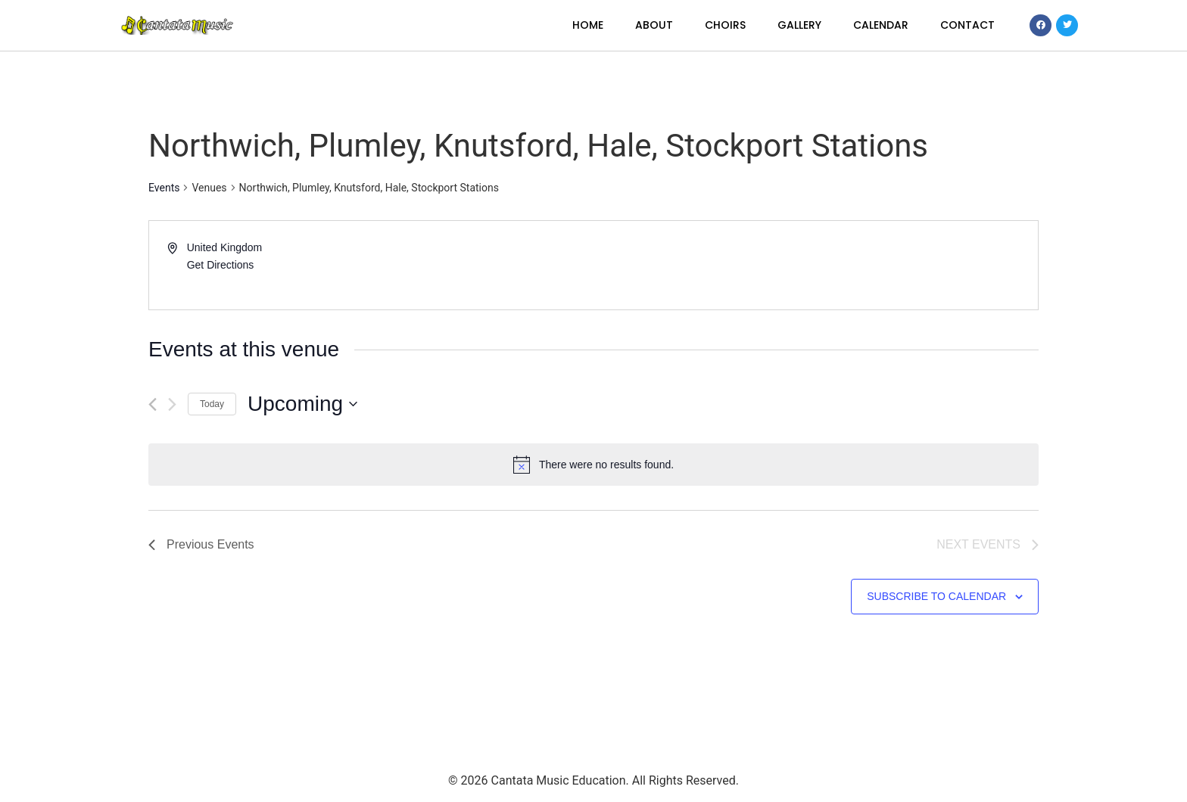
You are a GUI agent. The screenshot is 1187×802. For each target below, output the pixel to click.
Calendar (880, 25)
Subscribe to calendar (936, 596)
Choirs (725, 25)
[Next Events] (172, 404)
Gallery (799, 25)
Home (587, 25)
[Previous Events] (152, 404)
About (654, 25)
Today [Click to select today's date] (212, 404)
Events (163, 188)
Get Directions (220, 265)
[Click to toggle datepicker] (302, 404)
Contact (967, 25)
